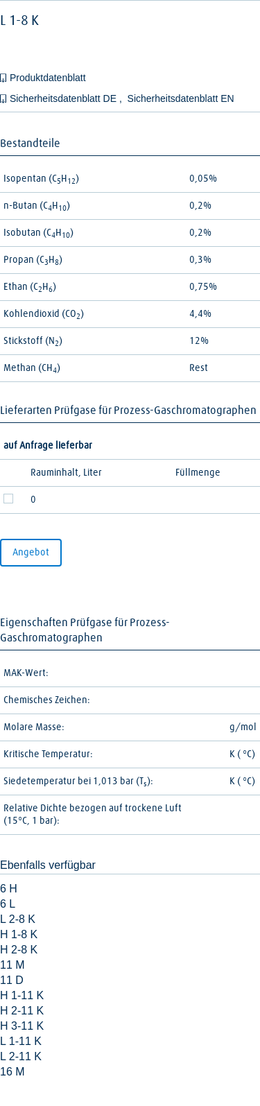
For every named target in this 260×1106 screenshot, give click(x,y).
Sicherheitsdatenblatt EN (181, 98)
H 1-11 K (22, 995)
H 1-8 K (18, 934)
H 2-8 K (18, 950)
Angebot (30, 553)
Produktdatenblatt (48, 77)
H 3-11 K (22, 1026)
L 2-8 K (17, 919)
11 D (12, 980)
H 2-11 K (22, 1011)
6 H (8, 889)
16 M (12, 1072)
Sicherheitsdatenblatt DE (64, 98)
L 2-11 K (21, 1056)
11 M (12, 965)
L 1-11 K (21, 1041)
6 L (7, 904)
